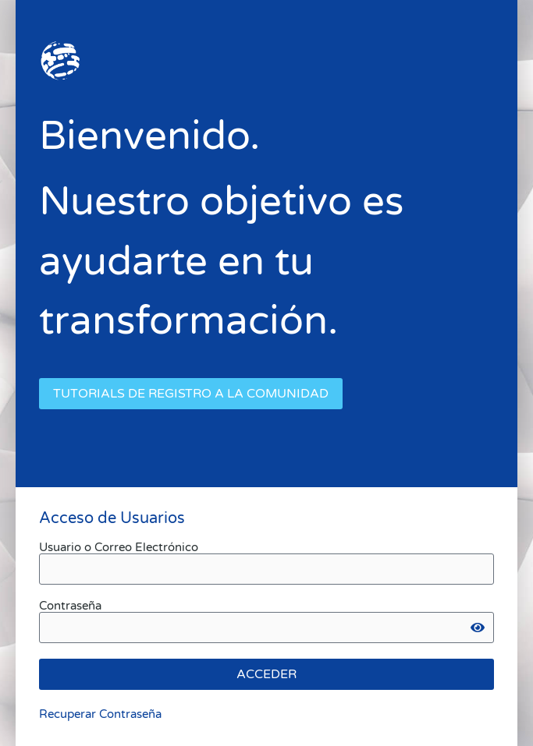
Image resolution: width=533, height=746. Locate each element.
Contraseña (70, 606)
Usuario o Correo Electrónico (118, 547)
